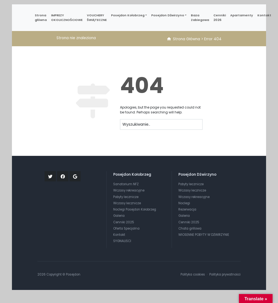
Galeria (119, 216)
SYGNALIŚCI (122, 241)
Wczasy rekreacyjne (128, 190)
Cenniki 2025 (123, 222)
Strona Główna (186, 39)
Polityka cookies (193, 274)
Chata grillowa (189, 228)
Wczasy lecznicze (127, 203)
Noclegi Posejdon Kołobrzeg (134, 209)
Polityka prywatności (225, 274)
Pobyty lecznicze (125, 197)
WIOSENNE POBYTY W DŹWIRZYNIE (203, 235)
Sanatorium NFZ (126, 184)
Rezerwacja (187, 209)
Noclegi (184, 203)
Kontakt (119, 235)
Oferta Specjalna (126, 228)
